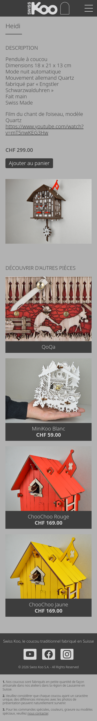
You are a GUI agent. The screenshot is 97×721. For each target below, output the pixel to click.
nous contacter (37, 713)
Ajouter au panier (29, 163)
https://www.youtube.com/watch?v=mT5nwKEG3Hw (44, 129)
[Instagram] (67, 654)
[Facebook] (48, 654)
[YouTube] (30, 654)
